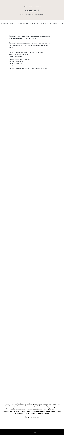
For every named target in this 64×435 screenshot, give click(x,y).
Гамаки (23, 411)
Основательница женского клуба (36, 409)
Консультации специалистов (11, 411)
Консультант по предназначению (13, 408)
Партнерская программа (52, 406)
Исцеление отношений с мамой (36, 411)
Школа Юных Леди (10, 406)
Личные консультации (49, 404)
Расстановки (27, 408)
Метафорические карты (39, 408)
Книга (59, 404)
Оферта (27, 413)
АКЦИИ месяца (18, 413)
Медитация (51, 409)
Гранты (59, 411)
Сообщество (40, 406)
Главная (6, 404)
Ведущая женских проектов (18, 409)
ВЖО (12, 404)
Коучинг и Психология (54, 408)
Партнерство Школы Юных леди (26, 406)
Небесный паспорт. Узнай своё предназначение (28, 404)
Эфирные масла (50, 411)
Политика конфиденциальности (40, 413)
